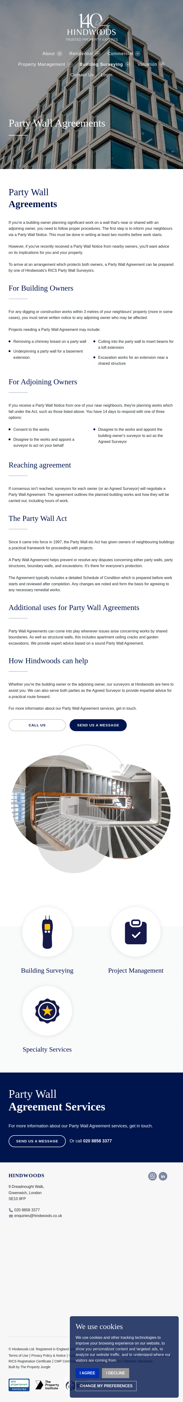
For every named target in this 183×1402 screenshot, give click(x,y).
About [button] (48, 53)
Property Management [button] (41, 64)
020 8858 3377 (97, 1141)
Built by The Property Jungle (30, 1367)
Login (106, 74)
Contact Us (82, 74)
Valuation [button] (147, 64)
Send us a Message (37, 1141)
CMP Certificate (66, 1361)
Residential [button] (81, 53)
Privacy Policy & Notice (48, 1355)
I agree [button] (87, 1373)
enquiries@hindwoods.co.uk (38, 1216)
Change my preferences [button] (106, 1386)
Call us (37, 725)
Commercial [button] (120, 53)
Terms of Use (18, 1355)
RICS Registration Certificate (30, 1361)
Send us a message (98, 725)
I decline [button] (115, 1373)
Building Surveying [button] (101, 64)
